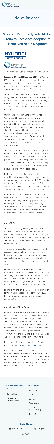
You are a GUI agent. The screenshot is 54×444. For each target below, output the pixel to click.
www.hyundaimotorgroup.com (27, 345)
